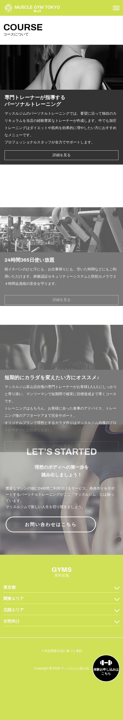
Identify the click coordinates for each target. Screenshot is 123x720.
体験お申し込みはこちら (106, 671)
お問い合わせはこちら (51, 524)
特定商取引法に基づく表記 (63, 651)
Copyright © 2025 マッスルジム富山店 (61, 668)
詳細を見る (62, 170)
